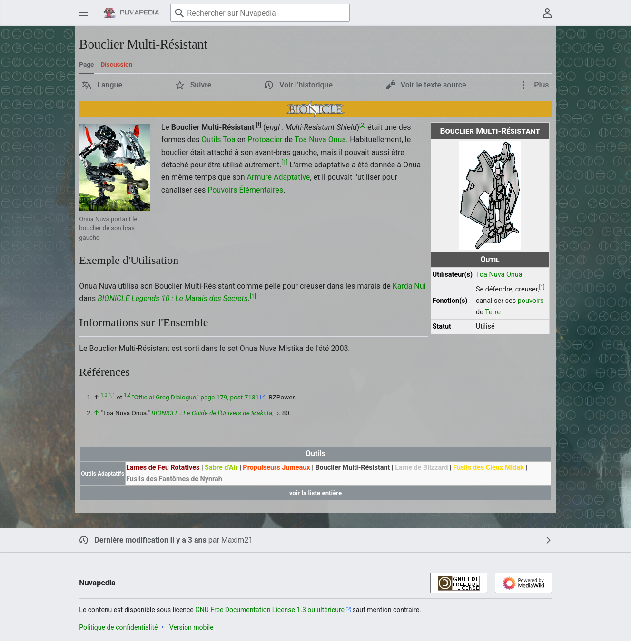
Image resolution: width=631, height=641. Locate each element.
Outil (490, 259)
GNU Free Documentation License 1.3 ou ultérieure (270, 609)
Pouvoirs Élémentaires (245, 189)
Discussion (116, 64)
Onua (514, 275)
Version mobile (191, 627)
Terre (493, 312)
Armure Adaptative (278, 177)
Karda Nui (409, 286)
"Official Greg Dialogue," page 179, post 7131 (195, 397)
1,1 (112, 395)
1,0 (104, 395)
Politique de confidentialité (118, 627)
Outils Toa (218, 139)
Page (86, 64)
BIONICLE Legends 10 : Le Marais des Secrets (173, 298)
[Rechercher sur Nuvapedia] (260, 12)
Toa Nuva (490, 275)
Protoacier (265, 139)
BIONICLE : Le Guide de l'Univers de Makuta (211, 413)
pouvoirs (531, 301)
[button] (102, 85)
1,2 (127, 395)
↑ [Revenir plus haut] (96, 413)
